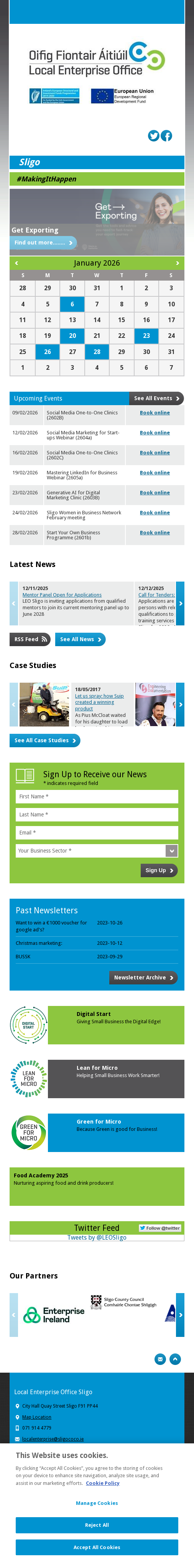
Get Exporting (35, 230)
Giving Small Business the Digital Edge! (119, 1021)
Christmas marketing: (39, 943)
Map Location (36, 1417)
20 (72, 335)
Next (180, 603)
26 (47, 352)
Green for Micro (99, 1121)
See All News (77, 639)
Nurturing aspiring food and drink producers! (63, 1183)
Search (157, 12)
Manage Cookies (97, 1507)
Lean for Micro (97, 1067)
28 (97, 352)
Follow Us (160, 1227)
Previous (14, 603)
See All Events (153, 398)
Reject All (97, 1529)
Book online (155, 413)
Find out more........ (40, 242)
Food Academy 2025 (41, 1175)
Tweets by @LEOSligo (97, 1237)
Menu (172, 12)
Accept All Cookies (97, 1551)
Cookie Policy (103, 1487)
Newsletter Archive (140, 977)
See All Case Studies (42, 740)
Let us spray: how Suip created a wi (99, 702)
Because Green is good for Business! (117, 1129)
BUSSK (23, 956)
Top (175, 1359)
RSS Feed (26, 639)
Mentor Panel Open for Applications (62, 595)
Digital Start (94, 1014)
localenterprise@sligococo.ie (53, 1439)
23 (146, 335)
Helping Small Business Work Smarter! (118, 1075)
